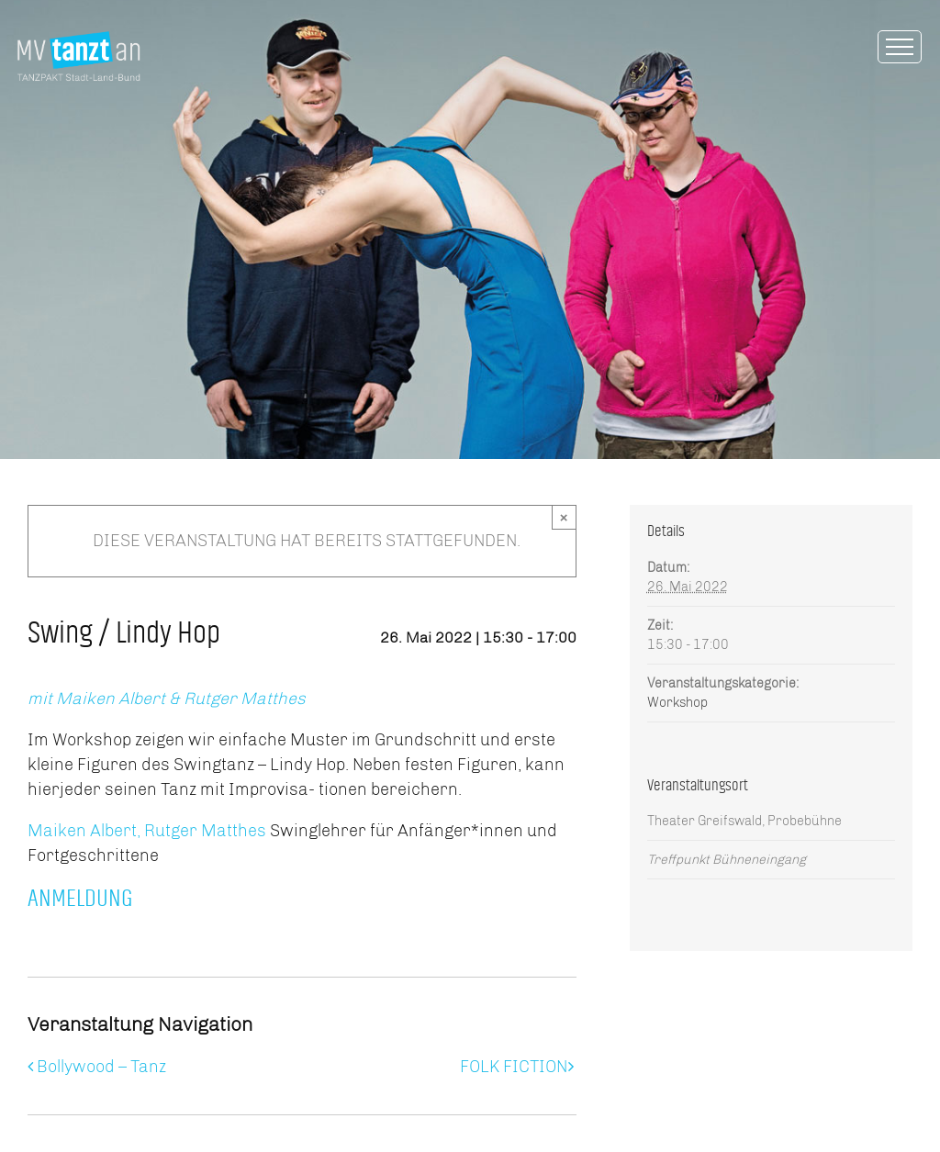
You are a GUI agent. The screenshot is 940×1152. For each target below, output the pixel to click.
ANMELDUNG (83, 898)
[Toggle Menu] (900, 46)
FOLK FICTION (513, 1067)
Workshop (677, 702)
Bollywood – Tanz (101, 1067)
